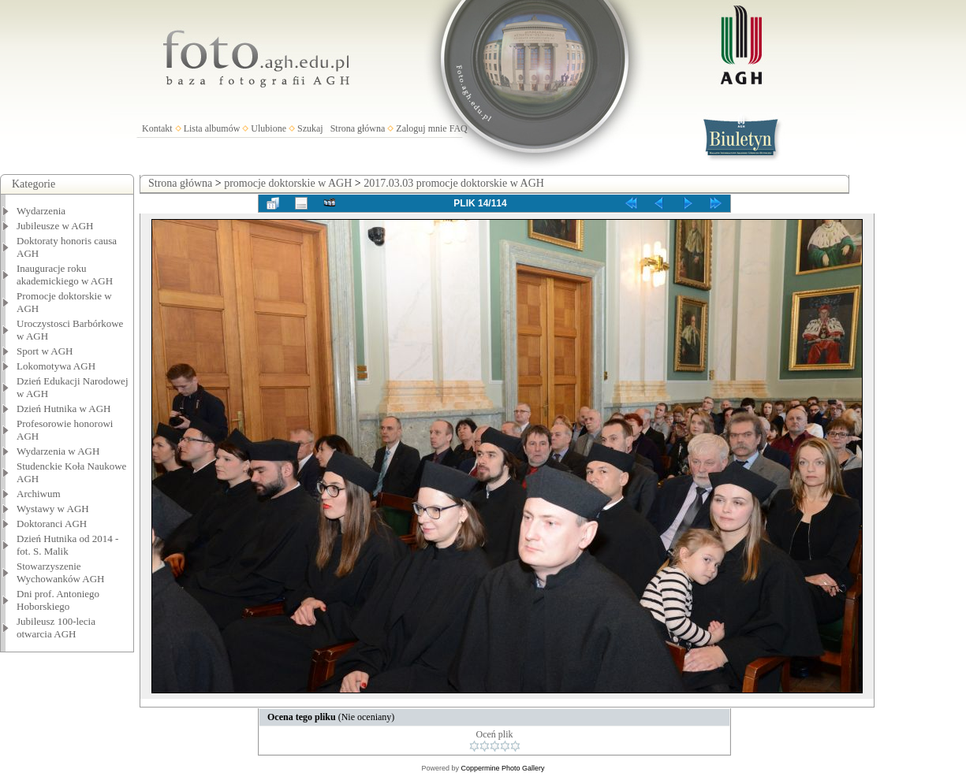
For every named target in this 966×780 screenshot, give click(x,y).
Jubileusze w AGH (55, 226)
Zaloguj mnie (421, 128)
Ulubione (268, 128)
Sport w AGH (45, 351)
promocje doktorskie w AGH (288, 183)
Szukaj (310, 128)
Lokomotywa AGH (56, 366)
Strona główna (358, 128)
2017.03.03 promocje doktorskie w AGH (454, 183)
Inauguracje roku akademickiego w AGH (65, 274)
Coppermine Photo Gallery (502, 768)
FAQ (458, 128)
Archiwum (39, 494)
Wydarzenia (41, 211)
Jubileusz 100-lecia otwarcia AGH (56, 627)
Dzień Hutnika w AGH (64, 408)
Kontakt (157, 128)
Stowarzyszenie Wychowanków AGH (61, 572)
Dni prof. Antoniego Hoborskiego (58, 600)
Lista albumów (212, 128)
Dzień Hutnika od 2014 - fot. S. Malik (67, 545)
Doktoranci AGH (52, 523)
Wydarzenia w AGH (58, 451)
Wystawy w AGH (53, 508)
